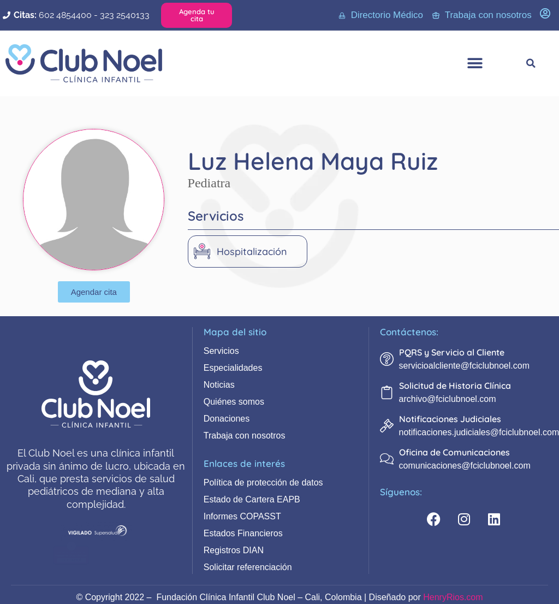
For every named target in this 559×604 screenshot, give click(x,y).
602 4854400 (65, 15)
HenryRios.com (453, 597)
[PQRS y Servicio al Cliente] (387, 359)
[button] (475, 63)
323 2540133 (125, 15)
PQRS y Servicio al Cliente (451, 352)
